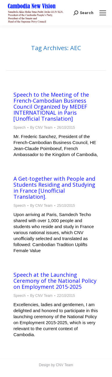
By (41, 127)
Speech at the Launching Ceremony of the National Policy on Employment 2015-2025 (54, 281)
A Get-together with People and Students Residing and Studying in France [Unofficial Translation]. (54, 188)
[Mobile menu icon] (102, 13)
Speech (19, 127)
